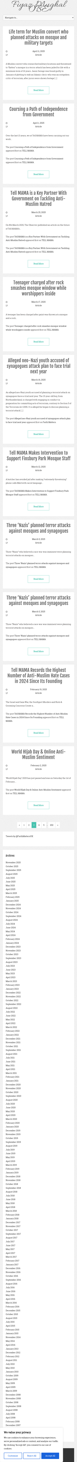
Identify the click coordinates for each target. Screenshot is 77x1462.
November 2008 (13, 1398)
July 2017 (10, 1241)
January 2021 (12, 1080)
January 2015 (12, 1333)
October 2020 (12, 1092)
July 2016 (10, 1287)
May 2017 (10, 1249)
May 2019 (10, 1157)
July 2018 (10, 1195)
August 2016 (11, 1283)
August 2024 (12, 920)
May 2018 (10, 1203)
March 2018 (11, 1210)
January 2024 (12, 943)
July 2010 (10, 1364)
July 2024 (10, 923)
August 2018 (11, 1191)
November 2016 (13, 1272)
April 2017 (10, 1253)
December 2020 (13, 1084)
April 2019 (10, 1161)
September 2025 (13, 870)
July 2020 (10, 1103)
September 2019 (13, 1142)
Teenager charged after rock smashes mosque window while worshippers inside (38, 288)
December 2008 (13, 1394)
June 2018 (10, 1199)
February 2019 (12, 1168)
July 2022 (10, 1011)
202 (51, 825)
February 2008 (13, 1421)
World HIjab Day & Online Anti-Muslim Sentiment (38, 754)
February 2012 (12, 1356)
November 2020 (13, 1088)
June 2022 (11, 1015)
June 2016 (10, 1291)
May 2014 (10, 1341)
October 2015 (12, 1314)
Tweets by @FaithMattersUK (19, 836)
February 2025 (12, 897)
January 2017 (12, 1264)
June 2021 (10, 1061)
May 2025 (10, 885)
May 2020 (10, 1111)
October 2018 (12, 1184)
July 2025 (10, 877)
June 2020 (11, 1107)
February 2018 (12, 1214)
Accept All (50, 1455)
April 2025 (10, 889)
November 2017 (13, 1226)
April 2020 (10, 1115)
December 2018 (13, 1176)
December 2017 (13, 1222)
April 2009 (10, 1387)
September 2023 (13, 958)
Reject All (31, 1455)
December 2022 (13, 992)
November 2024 (13, 908)
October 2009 (12, 1375)
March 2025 (11, 893)
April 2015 (10, 1325)
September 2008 (13, 1406)
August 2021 (11, 1054)
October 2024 (12, 912)
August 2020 (12, 1099)
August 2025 (11, 874)
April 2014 (10, 1345)
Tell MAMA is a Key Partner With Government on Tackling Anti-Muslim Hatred (38, 198)
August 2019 (11, 1145)
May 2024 (10, 931)
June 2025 (10, 881)
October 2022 (12, 1000)
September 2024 (13, 916)
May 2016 (10, 1295)
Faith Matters (49, 422)
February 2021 (12, 1076)
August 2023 (12, 962)
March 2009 (11, 1390)
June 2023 (11, 969)
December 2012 (13, 1352)
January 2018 (12, 1218)
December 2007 (13, 1425)
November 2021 (13, 1042)
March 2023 (11, 981)
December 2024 (13, 904)
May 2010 (10, 1368)
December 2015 (13, 1310)
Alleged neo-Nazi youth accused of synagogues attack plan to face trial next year (38, 366)
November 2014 (13, 1337)
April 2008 (10, 1417)
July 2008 (10, 1413)
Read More (38, 90)
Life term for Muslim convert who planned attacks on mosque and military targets (38, 37)
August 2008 (12, 1410)
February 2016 (12, 1306)
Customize (13, 1455)
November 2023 (13, 950)
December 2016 (13, 1268)
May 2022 (10, 1019)
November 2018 (13, 1180)
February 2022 (13, 1031)
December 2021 (13, 1038)
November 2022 (13, 996)
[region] (31, 1445)
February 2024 (13, 939)
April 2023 (10, 977)
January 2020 (12, 1126)
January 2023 (12, 988)
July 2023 (10, 965)
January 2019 (12, 1172)
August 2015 (11, 1318)
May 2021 (10, 1065)
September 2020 (13, 1096)
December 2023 (13, 946)
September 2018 (13, 1188)
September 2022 (13, 1004)
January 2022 (12, 1034)
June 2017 (10, 1245)
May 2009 (10, 1383)
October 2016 (12, 1276)
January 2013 (12, 1348)
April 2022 (10, 1023)
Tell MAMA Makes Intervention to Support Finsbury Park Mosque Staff (38, 455)
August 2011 (11, 1360)
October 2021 (12, 1046)
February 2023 (13, 985)
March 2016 (11, 1302)
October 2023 (12, 954)
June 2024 (11, 927)
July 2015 (10, 1321)
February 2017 (12, 1260)
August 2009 (12, 1379)
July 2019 (10, 1149)
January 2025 (12, 900)
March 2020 (11, 1119)
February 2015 (12, 1329)
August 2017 (11, 1237)
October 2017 (12, 1230)
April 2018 (10, 1207)
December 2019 (13, 1130)
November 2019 (13, 1134)
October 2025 (12, 866)
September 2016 (13, 1279)
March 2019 (11, 1165)
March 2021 (11, 1073)
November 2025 (13, 862)
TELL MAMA (28, 150)
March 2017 (11, 1256)
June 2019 (10, 1153)
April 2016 (10, 1299)
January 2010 (12, 1371)
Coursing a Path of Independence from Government (38, 111)
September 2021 (13, 1050)
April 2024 (10, 935)
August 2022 (12, 1008)
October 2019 (12, 1138)
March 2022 (11, 1027)
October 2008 (12, 1402)
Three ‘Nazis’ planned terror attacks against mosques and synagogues (38, 528)
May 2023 (10, 973)
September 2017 (13, 1234)
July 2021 (10, 1057)
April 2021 (10, 1069)
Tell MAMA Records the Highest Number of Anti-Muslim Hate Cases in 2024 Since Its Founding (38, 675)
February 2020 (13, 1123)
